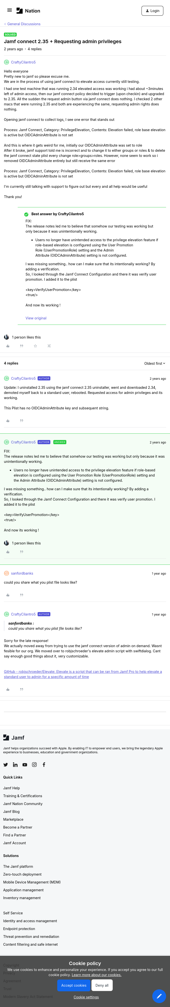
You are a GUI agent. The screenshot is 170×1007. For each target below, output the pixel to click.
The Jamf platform (18, 866)
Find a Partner (14, 835)
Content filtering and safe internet (30, 944)
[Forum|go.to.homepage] (28, 11)
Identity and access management (30, 921)
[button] (10, 12)
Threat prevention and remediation (31, 936)
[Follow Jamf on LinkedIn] (15, 764)
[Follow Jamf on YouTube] (24, 764)
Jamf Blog (11, 811)
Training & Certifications (22, 796)
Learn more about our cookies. (97, 975)
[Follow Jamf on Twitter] (5, 765)
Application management (23, 890)
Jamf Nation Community (22, 804)
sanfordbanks (22, 573)
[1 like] (22, 337)
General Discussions (24, 24)
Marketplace (13, 819)
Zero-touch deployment (22, 874)
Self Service (13, 913)
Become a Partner (17, 827)
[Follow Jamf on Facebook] (44, 764)
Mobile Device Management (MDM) (32, 882)
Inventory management (22, 898)
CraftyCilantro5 (23, 62)
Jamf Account (14, 843)
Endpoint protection (19, 929)
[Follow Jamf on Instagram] (34, 764)
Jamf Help (11, 788)
